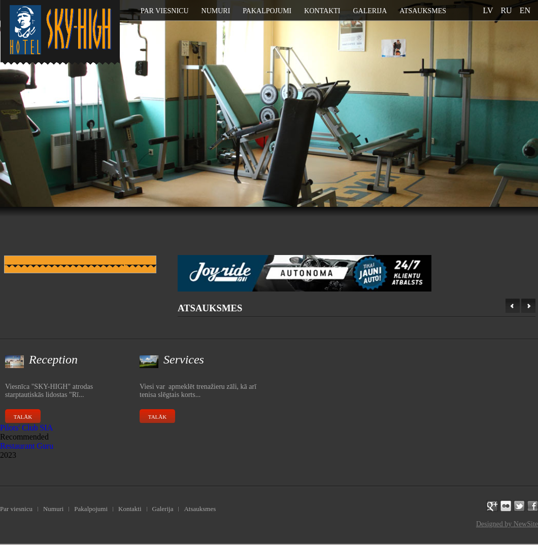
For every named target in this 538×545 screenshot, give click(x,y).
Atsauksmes (422, 11)
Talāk (23, 417)
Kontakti (322, 11)
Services (183, 359)
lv (488, 10)
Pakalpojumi (267, 11)
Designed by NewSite (507, 524)
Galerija (370, 11)
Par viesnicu (165, 11)
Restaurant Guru (26, 446)
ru (506, 10)
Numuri (215, 11)
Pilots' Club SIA (26, 427)
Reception (53, 359)
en (525, 10)
